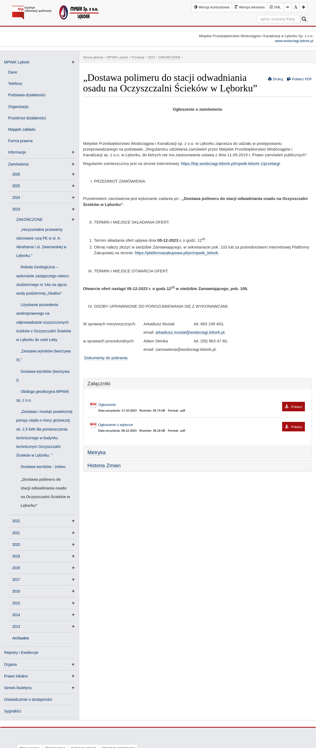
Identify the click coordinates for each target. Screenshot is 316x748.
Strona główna (93, 57)
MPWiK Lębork (16, 62)
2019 (16, 556)
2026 (16, 174)
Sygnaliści (12, 711)
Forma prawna (20, 141)
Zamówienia (20, 164)
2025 (16, 186)
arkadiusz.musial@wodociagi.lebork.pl (190, 332)
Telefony (15, 83)
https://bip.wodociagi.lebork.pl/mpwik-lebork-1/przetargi (230, 163)
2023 (16, 209)
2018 (16, 568)
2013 (16, 626)
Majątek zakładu (22, 129)
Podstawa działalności (27, 95)
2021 (16, 533)
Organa (10, 664)
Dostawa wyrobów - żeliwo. (43, 466)
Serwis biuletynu (18, 688)
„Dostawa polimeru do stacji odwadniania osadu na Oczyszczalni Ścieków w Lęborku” (45, 492)
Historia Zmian (104, 465)
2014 (16, 615)
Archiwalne (20, 638)
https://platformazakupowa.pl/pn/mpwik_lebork (176, 252)
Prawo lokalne (16, 676)
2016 (16, 591)
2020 (16, 544)
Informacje (19, 152)
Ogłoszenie (201, 405)
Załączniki (99, 383)
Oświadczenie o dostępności (28, 699)
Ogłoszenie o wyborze (201, 425)
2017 (16, 579)
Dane (12, 72)
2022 (16, 521)
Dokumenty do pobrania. (106, 357)
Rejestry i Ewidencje (21, 652)
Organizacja (18, 106)
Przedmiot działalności (27, 118)
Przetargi (138, 57)
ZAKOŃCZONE (31, 219)
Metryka (97, 452)
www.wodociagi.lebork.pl (294, 41)
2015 (16, 603)
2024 (16, 197)
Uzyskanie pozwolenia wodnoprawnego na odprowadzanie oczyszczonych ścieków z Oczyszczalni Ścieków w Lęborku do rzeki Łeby (43, 322)
